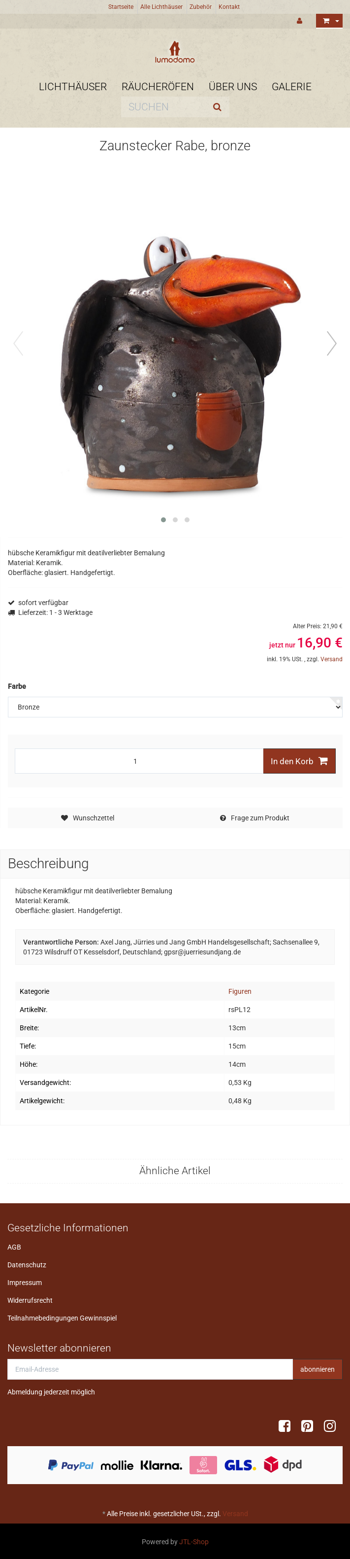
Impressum (24, 1283)
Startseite (120, 6)
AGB (14, 1247)
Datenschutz (26, 1265)
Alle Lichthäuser (161, 6)
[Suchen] (163, 107)
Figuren (240, 991)
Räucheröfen (158, 87)
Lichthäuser (73, 87)
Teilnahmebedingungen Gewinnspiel (62, 1318)
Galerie (292, 87)
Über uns (233, 87)
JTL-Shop (194, 1542)
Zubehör (201, 6)
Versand (331, 659)
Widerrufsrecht (30, 1300)
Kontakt (229, 6)
